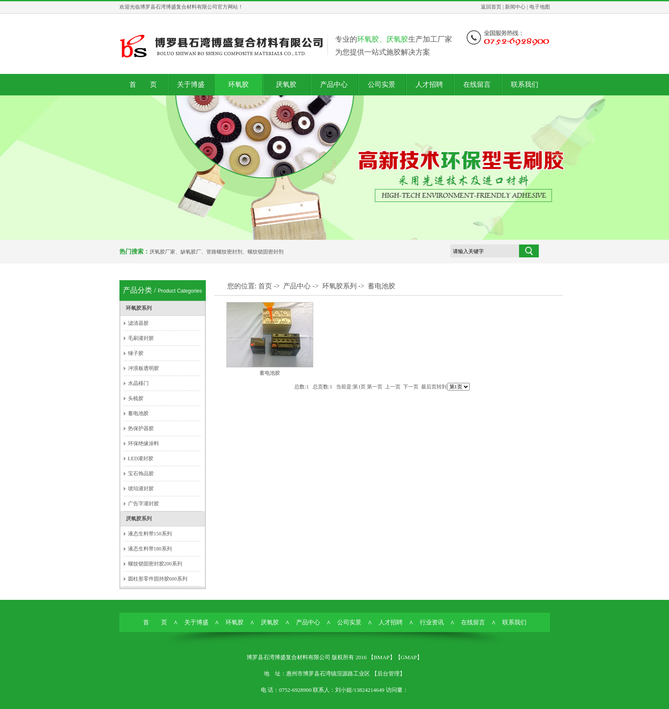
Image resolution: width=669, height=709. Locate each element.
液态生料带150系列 (150, 534)
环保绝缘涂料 (143, 443)
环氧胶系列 (139, 308)
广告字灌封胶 (143, 504)
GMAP (409, 657)
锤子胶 (136, 353)
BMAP (382, 657)
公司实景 (381, 84)
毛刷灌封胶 (141, 338)
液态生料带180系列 (150, 549)
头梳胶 (136, 398)
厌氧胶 (286, 84)
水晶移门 (138, 383)
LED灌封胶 (140, 458)
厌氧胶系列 (139, 519)
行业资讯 (432, 622)
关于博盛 (191, 84)
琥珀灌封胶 (141, 489)
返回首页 (491, 7)
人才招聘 (429, 84)
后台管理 (388, 673)
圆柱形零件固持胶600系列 (157, 579)
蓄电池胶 (138, 413)
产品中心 (334, 84)
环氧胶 (238, 84)
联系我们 (524, 84)
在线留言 (477, 84)
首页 (265, 286)
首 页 (143, 84)
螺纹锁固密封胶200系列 (155, 564)
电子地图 (539, 7)
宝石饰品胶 (141, 474)
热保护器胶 (141, 428)
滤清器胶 (138, 323)
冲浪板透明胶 (143, 368)
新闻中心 (515, 7)
